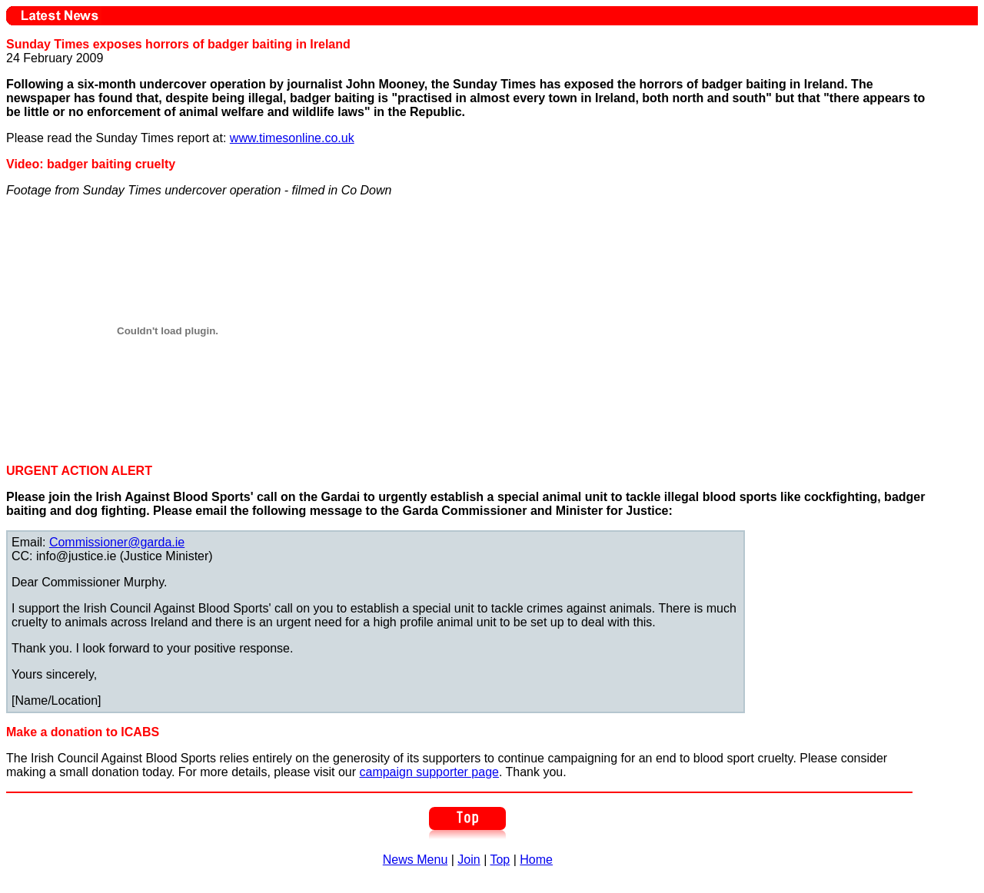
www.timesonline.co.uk (292, 137)
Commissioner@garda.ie (116, 542)
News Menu (415, 859)
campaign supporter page (428, 771)
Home (536, 859)
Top (500, 859)
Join (468, 859)
